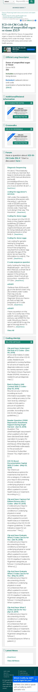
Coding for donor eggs (16, 216)
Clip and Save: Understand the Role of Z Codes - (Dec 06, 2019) (18, 350)
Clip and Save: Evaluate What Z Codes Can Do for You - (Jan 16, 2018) (18, 537)
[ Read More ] (21, 212)
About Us (6, 673)
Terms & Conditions (24, 675)
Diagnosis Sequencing (16, 168)
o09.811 (10, 284)
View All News (13, 661)
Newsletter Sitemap (9, 675)
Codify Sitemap (24, 673)
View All (10, 330)
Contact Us (6, 676)
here (18, 161)
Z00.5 (8, 88)
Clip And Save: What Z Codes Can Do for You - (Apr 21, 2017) (17, 610)
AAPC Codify (7, 671)
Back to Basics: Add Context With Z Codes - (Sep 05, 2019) (17, 386)
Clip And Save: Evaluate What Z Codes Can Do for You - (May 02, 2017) (18, 573)
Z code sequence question (18, 262)
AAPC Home (23, 671)
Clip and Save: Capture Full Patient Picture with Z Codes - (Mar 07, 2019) (18, 501)
